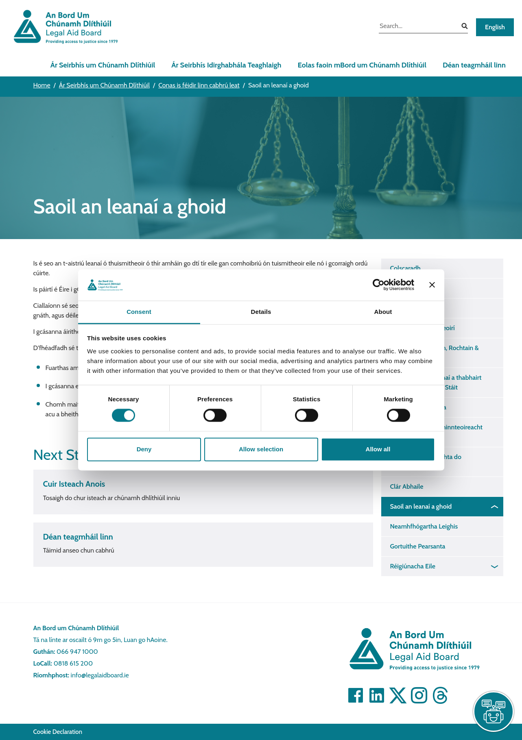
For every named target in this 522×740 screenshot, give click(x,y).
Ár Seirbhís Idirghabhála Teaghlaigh (226, 65)
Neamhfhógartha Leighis (424, 526)
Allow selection (261, 449)
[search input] (417, 27)
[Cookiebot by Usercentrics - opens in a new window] (378, 285)
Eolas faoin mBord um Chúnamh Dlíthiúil (362, 65)
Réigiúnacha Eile (413, 566)
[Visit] (355, 695)
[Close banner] (432, 285)
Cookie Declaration (58, 732)
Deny (144, 449)
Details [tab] (261, 311)
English (495, 27)
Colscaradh (405, 268)
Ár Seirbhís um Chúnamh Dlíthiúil (102, 65)
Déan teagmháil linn (474, 65)
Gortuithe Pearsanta (418, 546)
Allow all (378, 449)
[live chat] (493, 711)
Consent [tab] (139, 311)
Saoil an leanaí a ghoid (421, 506)
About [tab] (383, 311)
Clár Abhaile (407, 486)
